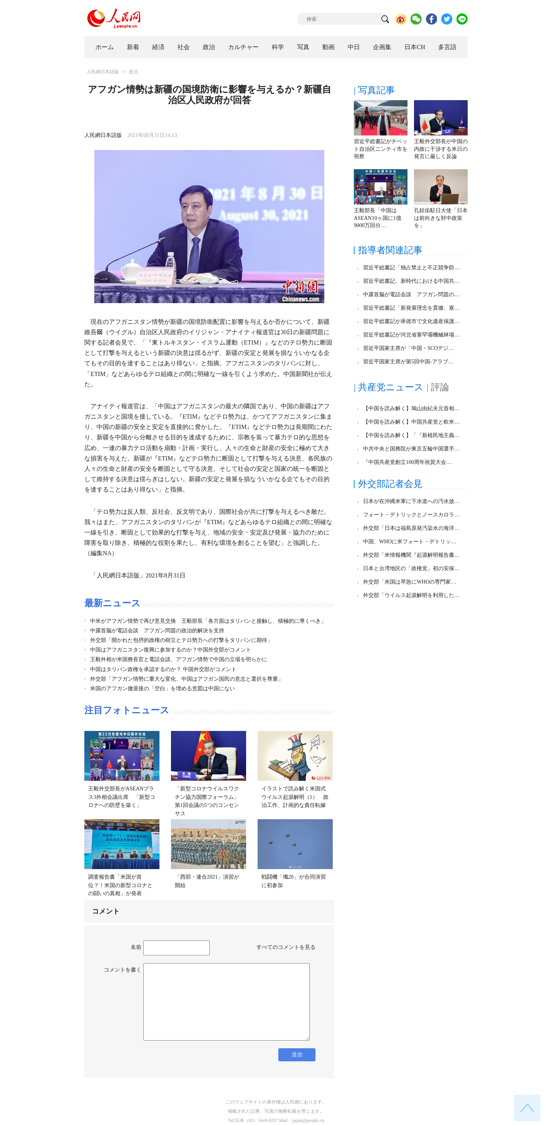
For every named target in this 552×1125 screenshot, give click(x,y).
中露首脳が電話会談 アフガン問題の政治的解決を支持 (157, 630)
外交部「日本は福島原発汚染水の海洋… (411, 528)
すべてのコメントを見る (285, 947)
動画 (328, 47)
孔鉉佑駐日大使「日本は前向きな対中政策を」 (441, 218)
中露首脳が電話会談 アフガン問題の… (411, 294)
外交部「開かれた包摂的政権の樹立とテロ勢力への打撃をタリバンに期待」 (181, 640)
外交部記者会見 (390, 484)
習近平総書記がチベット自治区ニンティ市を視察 (380, 149)
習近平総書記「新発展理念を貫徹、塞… (411, 308)
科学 (278, 47)
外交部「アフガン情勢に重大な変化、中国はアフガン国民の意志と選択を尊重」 (186, 679)
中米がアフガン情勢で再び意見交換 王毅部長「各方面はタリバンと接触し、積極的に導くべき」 (208, 621)
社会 (183, 47)
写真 (303, 47)
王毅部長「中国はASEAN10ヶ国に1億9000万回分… (377, 218)
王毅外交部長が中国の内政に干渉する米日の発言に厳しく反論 (441, 149)
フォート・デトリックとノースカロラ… (411, 515)
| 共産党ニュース (389, 387)
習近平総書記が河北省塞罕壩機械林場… (411, 335)
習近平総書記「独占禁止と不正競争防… (411, 268)
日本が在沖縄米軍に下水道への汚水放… (411, 501)
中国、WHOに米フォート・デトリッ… (409, 541)
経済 (158, 47)
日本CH (414, 47)
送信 (297, 1054)
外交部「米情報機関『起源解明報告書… (411, 555)
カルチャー (243, 47)
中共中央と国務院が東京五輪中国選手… (411, 449)
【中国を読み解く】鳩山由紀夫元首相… (411, 408)
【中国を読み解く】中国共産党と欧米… (411, 422)
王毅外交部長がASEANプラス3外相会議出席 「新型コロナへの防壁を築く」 (121, 797)
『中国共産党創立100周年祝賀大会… (407, 462)
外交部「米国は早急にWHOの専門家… (409, 582)
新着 (133, 47)
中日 (354, 47)
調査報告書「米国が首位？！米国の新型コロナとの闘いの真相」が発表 (120, 885)
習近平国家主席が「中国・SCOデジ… (408, 348)
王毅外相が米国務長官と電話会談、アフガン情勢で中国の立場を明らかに (178, 659)
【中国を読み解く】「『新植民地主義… (411, 435)
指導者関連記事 (390, 250)
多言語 (447, 47)
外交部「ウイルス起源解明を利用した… (411, 595)
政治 (209, 47)
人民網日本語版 (103, 71)
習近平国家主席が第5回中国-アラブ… (408, 362)
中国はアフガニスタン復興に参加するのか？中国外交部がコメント (170, 650)
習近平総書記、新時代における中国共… (411, 281)
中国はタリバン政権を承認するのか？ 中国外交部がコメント (163, 669)
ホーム (104, 47)
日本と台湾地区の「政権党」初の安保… (411, 568)
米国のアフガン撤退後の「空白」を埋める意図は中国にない (162, 688)
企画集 (382, 47)
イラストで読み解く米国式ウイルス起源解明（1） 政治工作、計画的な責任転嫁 (295, 797)
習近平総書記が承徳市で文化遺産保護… (411, 321)
